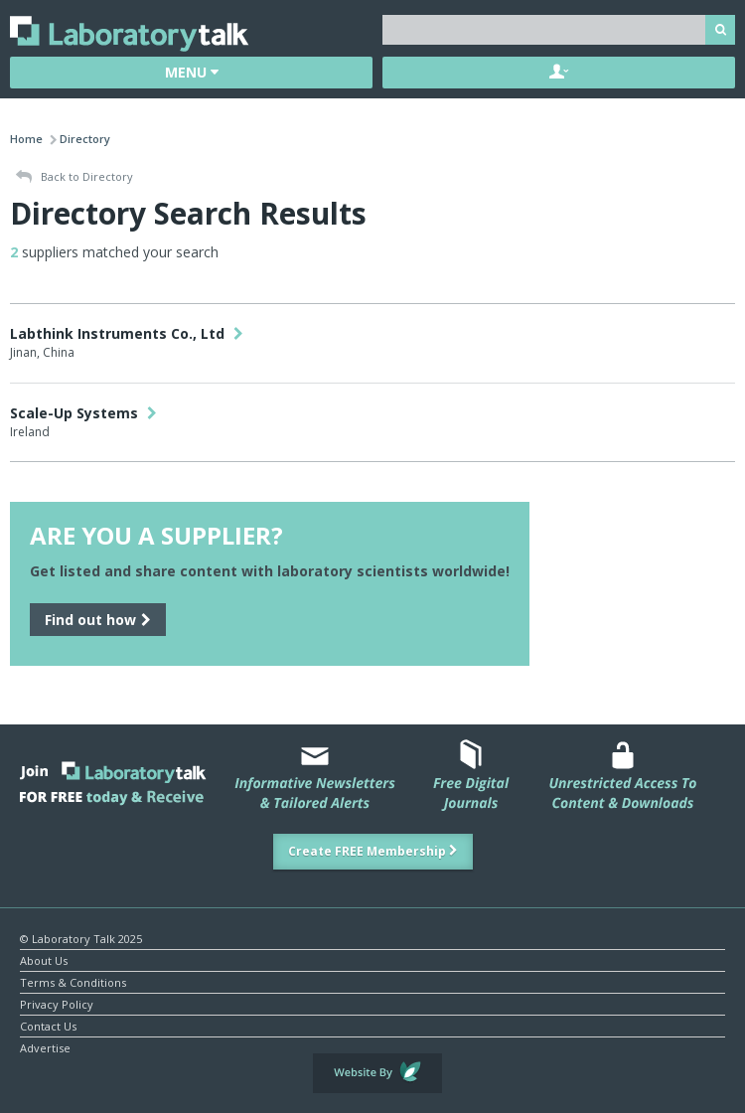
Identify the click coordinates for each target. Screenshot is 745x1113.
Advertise (45, 1046)
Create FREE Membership (373, 851)
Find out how (98, 619)
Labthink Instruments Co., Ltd (126, 333)
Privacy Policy (56, 1003)
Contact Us (48, 1025)
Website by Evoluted (377, 1073)
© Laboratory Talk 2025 (81, 937)
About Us (44, 959)
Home (26, 138)
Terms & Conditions (73, 981)
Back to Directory (74, 177)
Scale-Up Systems (83, 412)
